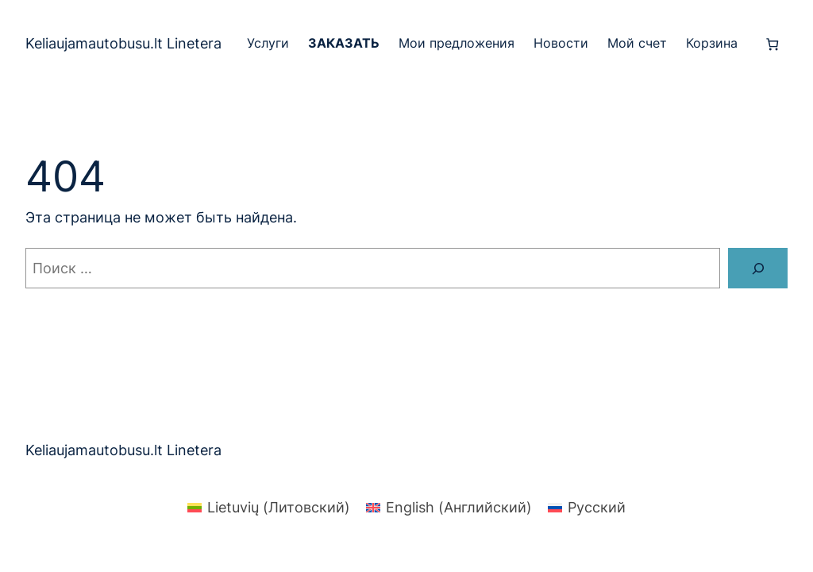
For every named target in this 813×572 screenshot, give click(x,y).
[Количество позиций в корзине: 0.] (772, 44)
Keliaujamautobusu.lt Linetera (123, 43)
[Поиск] (758, 268)
